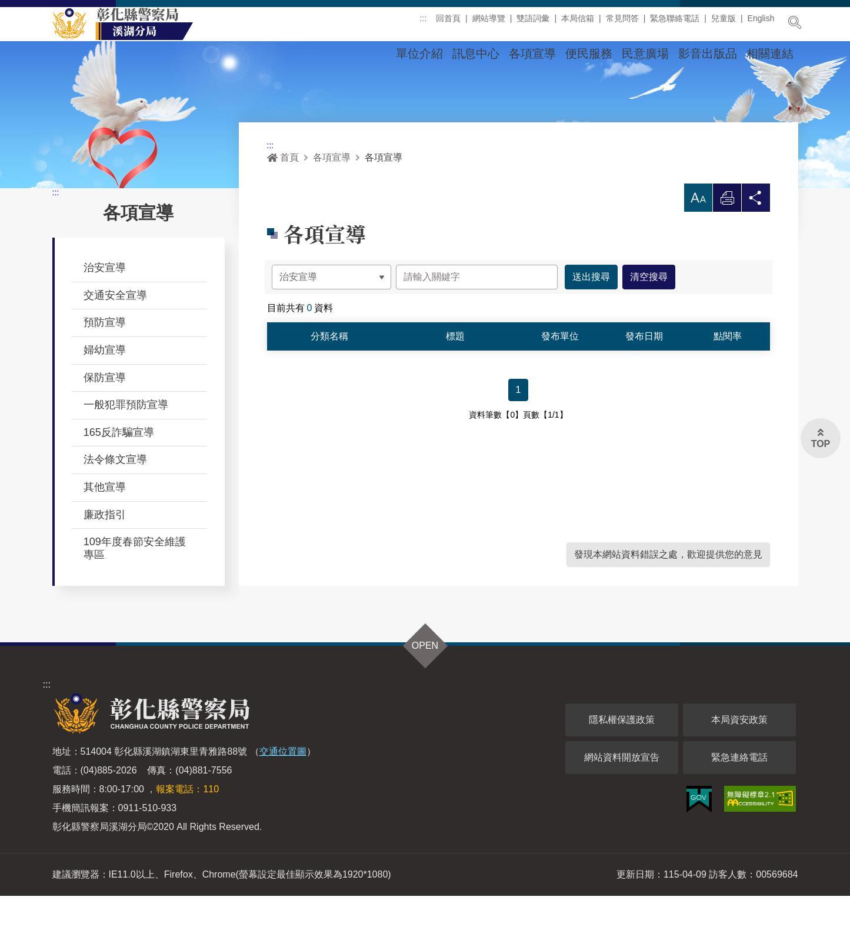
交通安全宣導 (115, 326)
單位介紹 (419, 53)
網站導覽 (488, 23)
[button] (698, 229)
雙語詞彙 (532, 23)
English (761, 23)
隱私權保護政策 (622, 751)
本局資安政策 (739, 751)
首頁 (283, 189)
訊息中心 (475, 53)
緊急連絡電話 (739, 788)
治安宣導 (105, 299)
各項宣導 (532, 53)
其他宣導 (105, 518)
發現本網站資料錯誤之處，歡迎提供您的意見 (668, 586)
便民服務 (588, 53)
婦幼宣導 (105, 381)
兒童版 (723, 23)
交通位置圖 (282, 783)
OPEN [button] (425, 677)
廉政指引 (105, 546)
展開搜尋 (794, 22)
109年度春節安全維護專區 (135, 579)
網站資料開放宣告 (621, 788)
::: (422, 23)
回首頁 (448, 23)
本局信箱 (577, 23)
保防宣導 (105, 409)
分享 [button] (756, 232)
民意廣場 (645, 53)
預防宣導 (105, 353)
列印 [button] (727, 232)
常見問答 (622, 23)
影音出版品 (707, 53)
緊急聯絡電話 (674, 23)
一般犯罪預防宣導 (126, 436)
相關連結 (770, 53)
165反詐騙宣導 (119, 463)
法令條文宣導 (115, 490)
